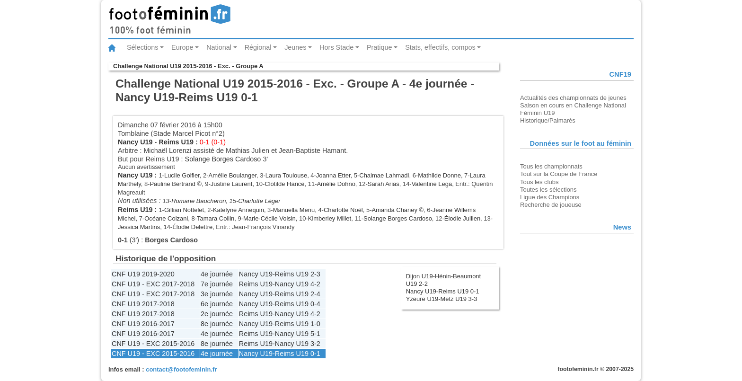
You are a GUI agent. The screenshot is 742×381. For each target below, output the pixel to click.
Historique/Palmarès (547, 120)
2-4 (315, 294)
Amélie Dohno (336, 183)
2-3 (315, 274)
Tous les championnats (551, 166)
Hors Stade (336, 47)
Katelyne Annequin (238, 209)
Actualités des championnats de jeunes (573, 97)
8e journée (217, 324)
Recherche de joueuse (551, 204)
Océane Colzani (166, 218)
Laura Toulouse (286, 175)
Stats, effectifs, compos (440, 47)
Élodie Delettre (192, 226)
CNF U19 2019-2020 (143, 274)
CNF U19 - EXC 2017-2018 (153, 284)
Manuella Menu (294, 209)
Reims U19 (176, 142)
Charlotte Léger (259, 200)
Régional (258, 47)
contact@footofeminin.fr (181, 369)
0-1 (315, 353)
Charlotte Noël (343, 209)
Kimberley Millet (329, 218)
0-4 (315, 304)
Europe (182, 47)
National (218, 47)
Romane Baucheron (198, 200)
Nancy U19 (135, 142)
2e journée (217, 314)
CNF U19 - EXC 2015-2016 (153, 343)
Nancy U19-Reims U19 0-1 (442, 291)
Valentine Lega (432, 183)
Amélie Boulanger (233, 175)
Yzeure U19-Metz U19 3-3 (441, 298)
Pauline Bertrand (172, 183)
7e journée (217, 284)
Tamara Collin (215, 218)
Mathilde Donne (439, 175)
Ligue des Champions (549, 197)
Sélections (142, 47)
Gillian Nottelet (184, 209)
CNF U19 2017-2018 (143, 304)
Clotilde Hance (284, 183)
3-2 (315, 343)
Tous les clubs (539, 182)
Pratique (379, 47)
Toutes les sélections (548, 189)
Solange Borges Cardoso (223, 159)
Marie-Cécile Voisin (269, 218)
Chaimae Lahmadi (384, 175)
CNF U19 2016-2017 (143, 324)
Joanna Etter (333, 175)
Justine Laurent (232, 183)
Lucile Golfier (182, 175)
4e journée (217, 274)
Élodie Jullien (462, 218)
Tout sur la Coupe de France (558, 173)
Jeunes (295, 47)
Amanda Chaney (394, 209)
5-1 (315, 333)
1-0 (315, 324)
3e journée (217, 294)
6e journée (217, 304)
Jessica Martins (139, 226)
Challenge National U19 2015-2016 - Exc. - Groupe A (188, 66)
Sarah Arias (383, 183)
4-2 (315, 284)
